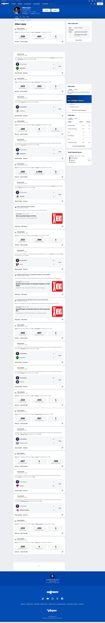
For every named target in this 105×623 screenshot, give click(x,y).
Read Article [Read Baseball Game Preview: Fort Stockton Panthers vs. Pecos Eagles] (17, 294)
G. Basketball (36, 3)
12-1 (37, 373)
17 (53, 439)
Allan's (16, 32)
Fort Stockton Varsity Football (80, 34)
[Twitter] (99, 1)
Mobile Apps (30, 604)
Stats (24, 16)
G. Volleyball (45, 3)
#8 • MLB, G (35, 13)
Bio (20, 16)
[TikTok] (89, 1)
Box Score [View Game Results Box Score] (25, 73)
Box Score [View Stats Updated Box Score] (17, 41)
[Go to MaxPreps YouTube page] (48, 599)
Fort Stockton (22, 20)
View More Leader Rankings (79, 110)
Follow (55, 10)
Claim (46, 10)
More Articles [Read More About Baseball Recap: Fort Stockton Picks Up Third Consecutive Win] (24, 319)
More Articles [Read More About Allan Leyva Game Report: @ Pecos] (24, 226)
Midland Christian (25, 501)
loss (33, 32)
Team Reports (19, 213)
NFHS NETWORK (16, 0)
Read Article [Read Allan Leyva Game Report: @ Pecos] (17, 226)
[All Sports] (51, 3)
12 (53, 378)
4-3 (37, 102)
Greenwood (37, 124)
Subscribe (36, 604)
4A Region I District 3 (74, 107)
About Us (23, 604)
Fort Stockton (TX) (26, 9)
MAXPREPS (4, 0)
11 (53, 260)
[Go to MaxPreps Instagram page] (52, 599)
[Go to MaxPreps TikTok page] (43, 599)
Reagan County (38, 414)
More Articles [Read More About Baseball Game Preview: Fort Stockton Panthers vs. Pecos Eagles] (24, 294)
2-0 (38, 348)
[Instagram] (95, 1)
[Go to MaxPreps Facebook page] (62, 599)
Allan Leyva (26, 8)
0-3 (38, 144)
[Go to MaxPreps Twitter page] (57, 599)
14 (53, 486)
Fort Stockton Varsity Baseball (80, 32)
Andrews (37, 167)
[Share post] (62, 41)
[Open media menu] (94, 3)
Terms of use (52, 604)
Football (14, 3)
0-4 (41, 501)
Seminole (37, 82)
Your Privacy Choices (72, 604)
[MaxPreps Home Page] (15, 20)
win (32, 82)
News (28, 16)
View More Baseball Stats (79, 146)
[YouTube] (92, 1)
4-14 (34, 477)
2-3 (35, 59)
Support (81, 604)
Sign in (100, 3)
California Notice (61, 604)
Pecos (36, 235)
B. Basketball (27, 3)
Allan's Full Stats (24, 41)
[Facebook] (102, 1)
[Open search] (91, 3)
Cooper (36, 457)
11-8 (27, 255)
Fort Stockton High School (52, 577)
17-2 (40, 434)
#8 (25, 13)
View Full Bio (79, 40)
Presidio (23, 373)
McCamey (37, 542)
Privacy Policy (44, 604)
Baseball (20, 3)
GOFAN (9, 0)
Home (17, 16)
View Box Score (72, 162)
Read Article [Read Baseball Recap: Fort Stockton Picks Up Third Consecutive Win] (17, 319)
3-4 (34, 187)
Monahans (37, 32)
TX (18, 20)
